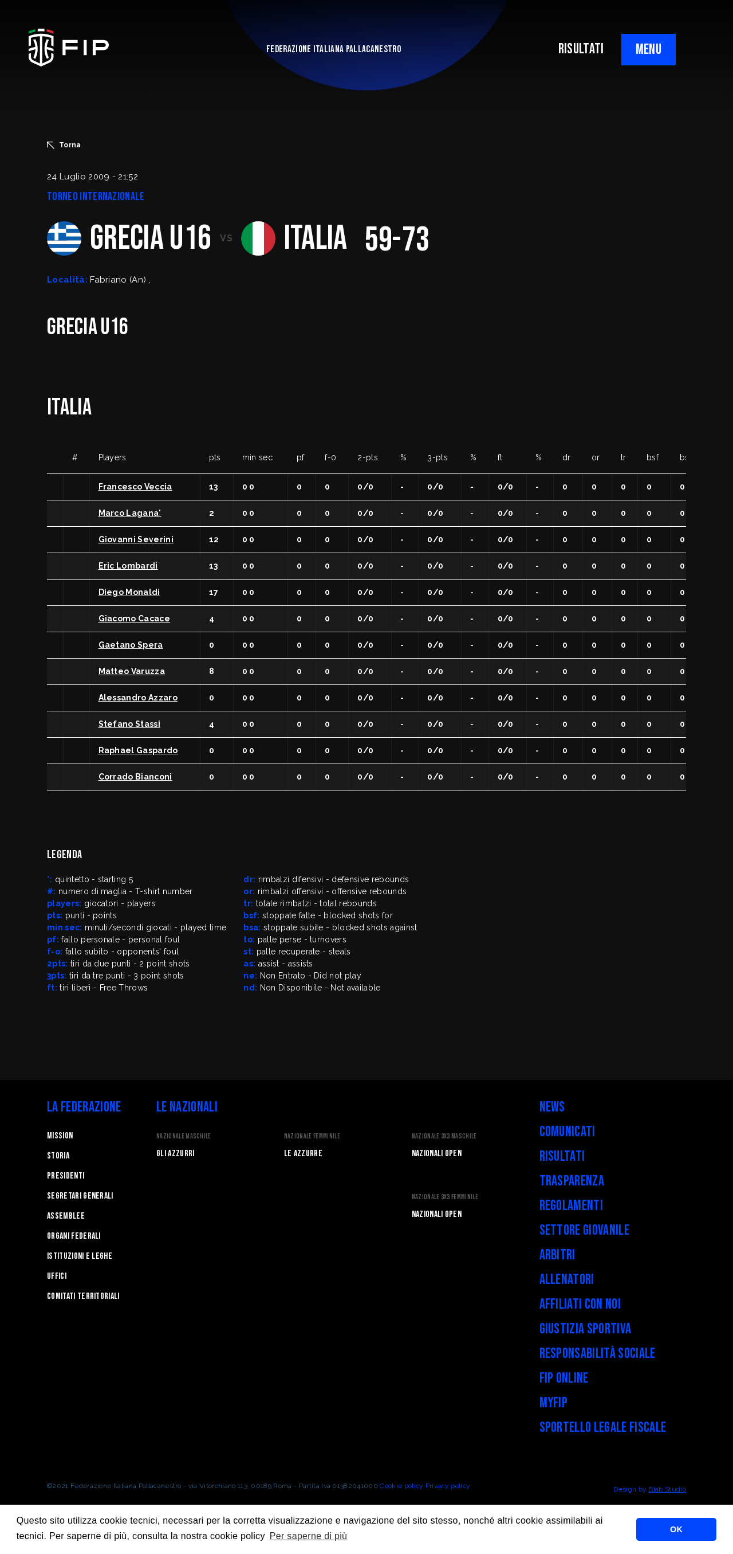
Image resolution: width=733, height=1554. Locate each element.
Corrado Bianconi (135, 776)
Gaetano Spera (130, 644)
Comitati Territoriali (83, 1296)
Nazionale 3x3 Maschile (444, 1136)
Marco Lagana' (129, 513)
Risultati (562, 1156)
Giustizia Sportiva (585, 1329)
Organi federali (74, 1236)
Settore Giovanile (584, 1230)
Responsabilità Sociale (597, 1354)
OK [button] (676, 1529)
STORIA (58, 1155)
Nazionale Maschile (183, 1136)
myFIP (553, 1403)
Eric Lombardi (128, 565)
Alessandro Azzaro (138, 697)
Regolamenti (571, 1206)
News (552, 1107)
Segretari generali (80, 1196)
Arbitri (557, 1255)
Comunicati (567, 1132)
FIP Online (564, 1378)
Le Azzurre (303, 1153)
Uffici (56, 1276)
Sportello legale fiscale (603, 1427)
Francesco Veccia (135, 486)
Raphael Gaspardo (138, 750)
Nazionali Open (437, 1153)
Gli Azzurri (175, 1153)
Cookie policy (401, 1486)
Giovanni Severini (136, 539)
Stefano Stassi (129, 724)
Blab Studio (667, 1489)
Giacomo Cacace (134, 618)
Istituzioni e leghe (79, 1256)
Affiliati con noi (580, 1304)
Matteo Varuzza (131, 671)
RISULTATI (581, 49)
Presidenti (65, 1176)
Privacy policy (447, 1486)
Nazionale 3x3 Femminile (445, 1197)
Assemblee (66, 1216)
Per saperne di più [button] (309, 1536)
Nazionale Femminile (312, 1136)
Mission (60, 1135)
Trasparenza (572, 1181)
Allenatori (566, 1280)
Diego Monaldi (129, 592)
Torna (64, 145)
